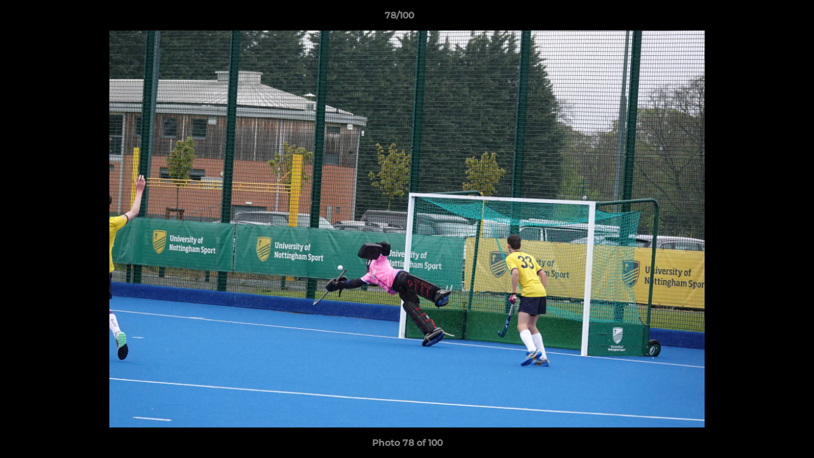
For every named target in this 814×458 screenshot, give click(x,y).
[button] (760, 18)
